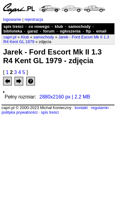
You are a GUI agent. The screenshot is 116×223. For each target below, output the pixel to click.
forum (48, 31)
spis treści (13, 26)
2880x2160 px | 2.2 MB (64, 96)
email (101, 31)
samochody (79, 26)
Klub (25, 37)
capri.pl (9, 37)
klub (59, 26)
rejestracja (33, 19)
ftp (88, 31)
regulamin (100, 107)
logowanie (12, 19)
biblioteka (12, 31)
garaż (33, 31)
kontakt (81, 107)
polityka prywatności (19, 112)
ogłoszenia (70, 31)
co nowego (38, 26)
